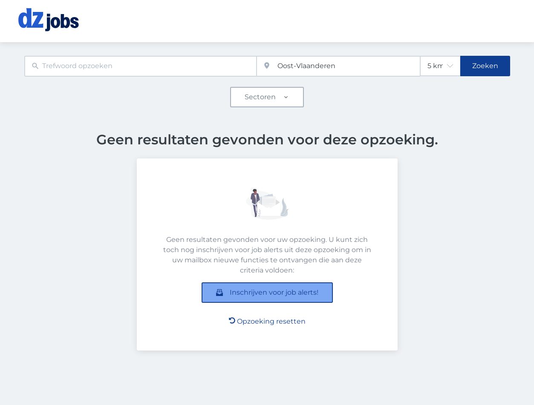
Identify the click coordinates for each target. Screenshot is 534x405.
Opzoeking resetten (267, 321)
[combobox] (140, 66)
